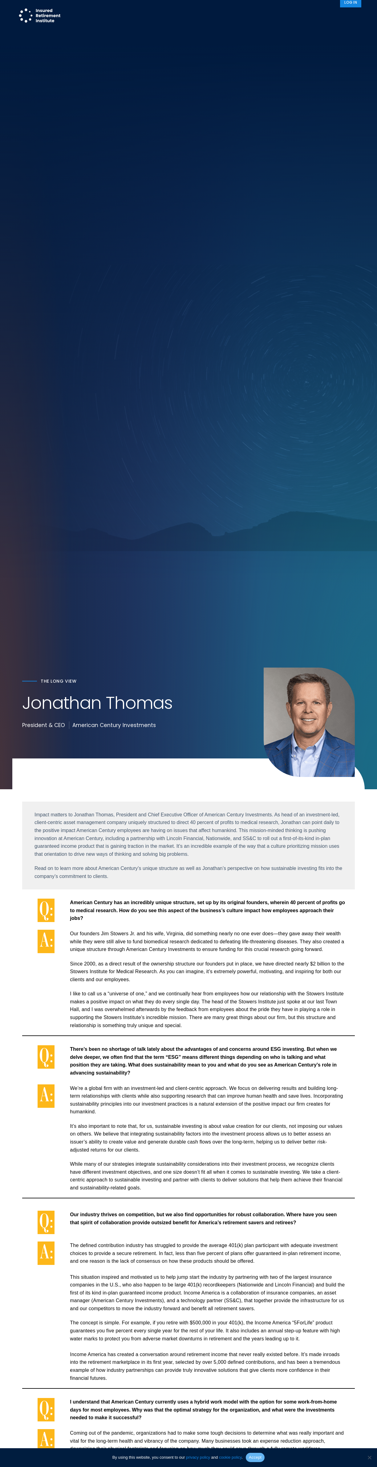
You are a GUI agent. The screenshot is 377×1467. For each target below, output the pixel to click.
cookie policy (230, 1457)
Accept (255, 1457)
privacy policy (198, 1457)
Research (169, 16)
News (330, 16)
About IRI (299, 16)
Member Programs (213, 16)
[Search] (353, 16)
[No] (369, 1457)
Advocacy (262, 16)
